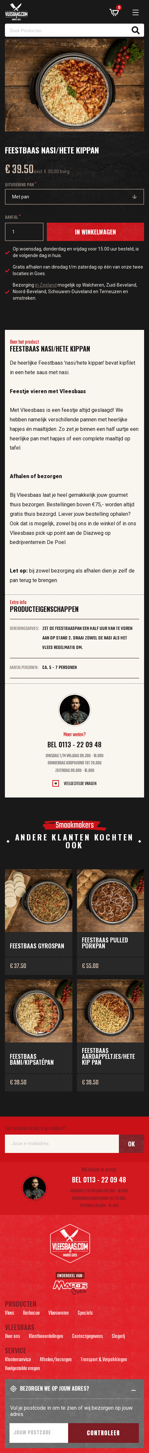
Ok (131, 1144)
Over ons (12, 1337)
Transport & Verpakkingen (104, 1360)
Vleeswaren (58, 1314)
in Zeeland (46, 285)
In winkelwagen (95, 232)
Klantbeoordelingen (46, 1337)
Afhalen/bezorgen (56, 1360)
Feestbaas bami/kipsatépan (32, 1059)
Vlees (9, 1314)
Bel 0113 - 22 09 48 (74, 744)
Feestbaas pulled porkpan (105, 943)
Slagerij (118, 1337)
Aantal (11, 217)
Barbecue (31, 1314)
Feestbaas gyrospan (37, 946)
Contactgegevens (87, 1337)
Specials (85, 1314)
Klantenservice (18, 1360)
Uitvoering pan (19, 185)
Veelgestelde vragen (80, 784)
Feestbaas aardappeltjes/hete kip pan (108, 1056)
